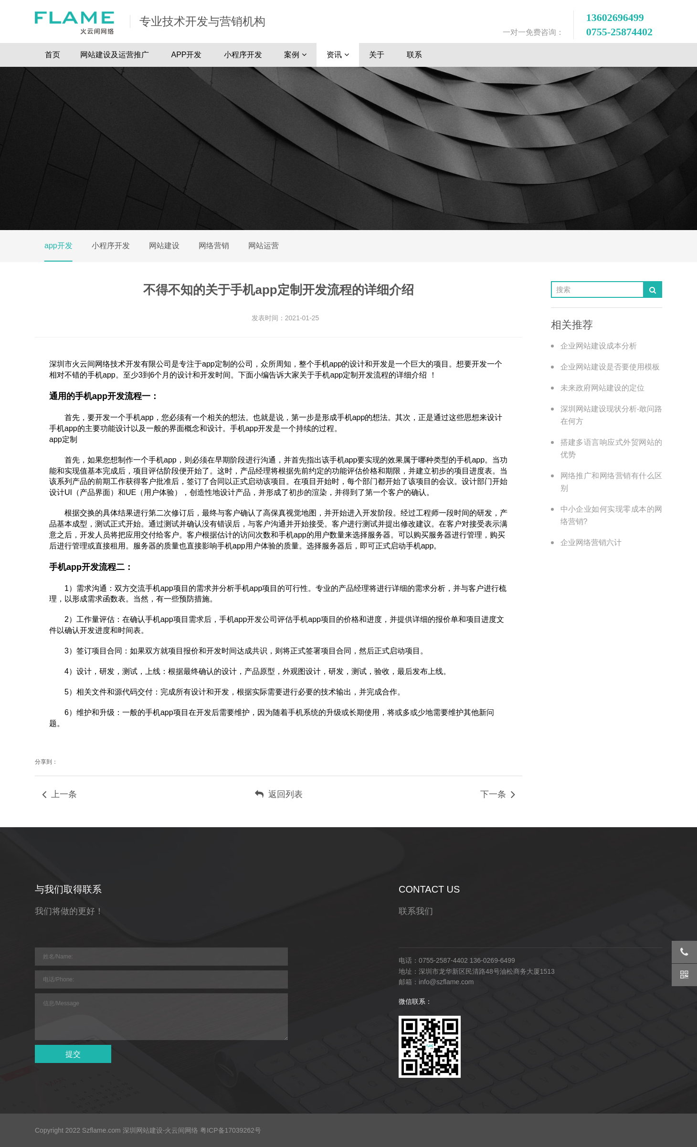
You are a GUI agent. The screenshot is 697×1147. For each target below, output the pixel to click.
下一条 (497, 794)
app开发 (58, 246)
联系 (415, 55)
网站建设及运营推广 (115, 55)
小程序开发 (244, 55)
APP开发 (187, 55)
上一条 (59, 794)
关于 (377, 55)
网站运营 (263, 246)
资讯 (338, 55)
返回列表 (279, 794)
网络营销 (214, 246)
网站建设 (164, 246)
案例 (295, 55)
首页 (52, 55)
